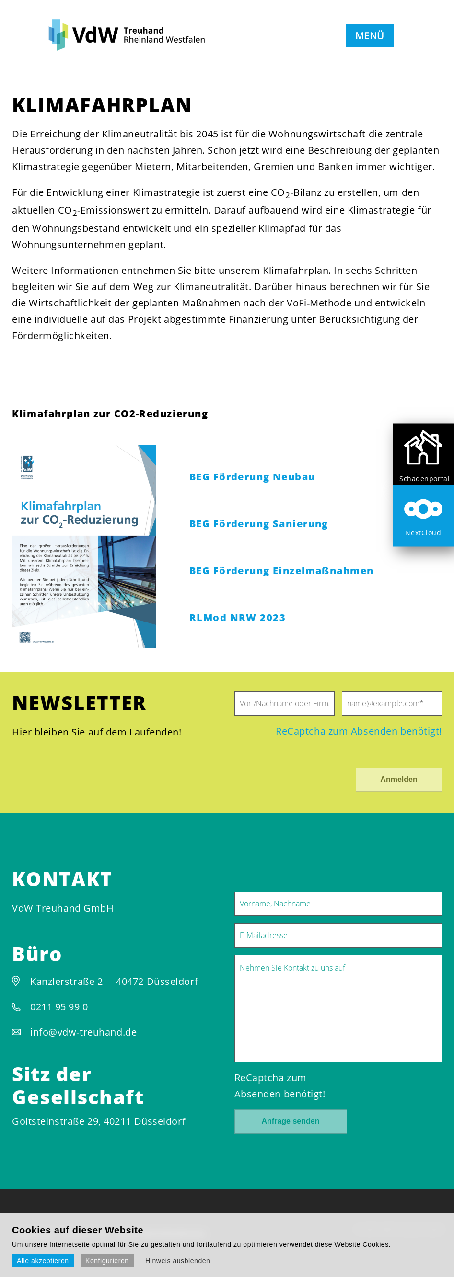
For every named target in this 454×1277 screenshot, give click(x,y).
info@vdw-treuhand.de (83, 1032)
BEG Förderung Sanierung (258, 523)
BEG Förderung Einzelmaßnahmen (281, 570)
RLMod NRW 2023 (237, 617)
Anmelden (398, 779)
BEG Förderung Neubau (252, 476)
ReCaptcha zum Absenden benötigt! (359, 730)
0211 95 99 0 (59, 1006)
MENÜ (369, 35)
